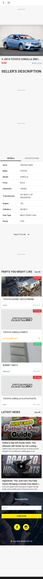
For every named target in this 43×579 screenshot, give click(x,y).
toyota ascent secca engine (18, 299)
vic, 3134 (38, 63)
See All (37, 272)
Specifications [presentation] (32, 158)
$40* (4, 404)
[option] (21, 40)
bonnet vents (10, 365)
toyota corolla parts (15, 332)
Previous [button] (1, 40)
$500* (5, 305)
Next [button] (41, 40)
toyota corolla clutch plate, (19, 398)
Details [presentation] (10, 158)
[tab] (10, 158)
